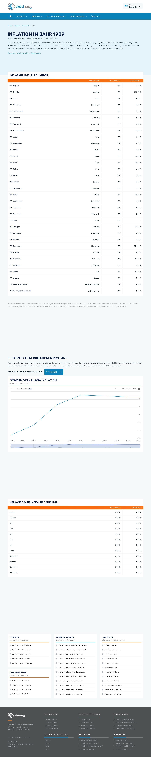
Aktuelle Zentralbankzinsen (124, 719)
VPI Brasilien (15, 92)
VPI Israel (13, 163)
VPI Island (14, 156)
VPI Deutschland (16, 111)
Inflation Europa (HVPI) (122, 749)
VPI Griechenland (17, 131)
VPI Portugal (15, 227)
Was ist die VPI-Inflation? (88, 740)
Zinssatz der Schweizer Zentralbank (69, 690)
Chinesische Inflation (110, 663)
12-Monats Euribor (51, 729)
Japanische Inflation (110, 681)
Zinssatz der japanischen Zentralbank (70, 668)
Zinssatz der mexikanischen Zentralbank (71, 676)
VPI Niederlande (16, 201)
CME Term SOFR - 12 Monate (21, 694)
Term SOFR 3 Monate (87, 729)
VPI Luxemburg (16, 188)
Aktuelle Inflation (120, 740)
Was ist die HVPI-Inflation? (124, 743)
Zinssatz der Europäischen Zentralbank (70, 663)
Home (10, 26)
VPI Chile (13, 98)
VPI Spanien (15, 252)
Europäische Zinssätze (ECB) (124, 729)
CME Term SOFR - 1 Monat (20, 680)
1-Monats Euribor (51, 723)
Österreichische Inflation (111, 690)
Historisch (25, 26)
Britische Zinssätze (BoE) (123, 725)
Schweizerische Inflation (111, 694)
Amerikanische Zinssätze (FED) (125, 723)
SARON (47, 740)
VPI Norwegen (15, 207)
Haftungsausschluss (15, 737)
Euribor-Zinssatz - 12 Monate (21, 663)
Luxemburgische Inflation (112, 685)
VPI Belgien (14, 86)
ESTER (47, 743)
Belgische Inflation (109, 654)
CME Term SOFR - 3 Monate (20, 685)
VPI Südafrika (15, 259)
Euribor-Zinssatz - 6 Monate (20, 659)
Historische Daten (56, 16)
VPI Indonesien (16, 143)
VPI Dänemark (15, 105)
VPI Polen (13, 220)
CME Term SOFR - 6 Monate (20, 689)
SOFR (46, 746)
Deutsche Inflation (109, 668)
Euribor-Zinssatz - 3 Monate (20, 654)
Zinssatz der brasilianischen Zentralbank (71, 650)
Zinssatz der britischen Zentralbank (69, 654)
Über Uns (95, 16)
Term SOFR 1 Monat (86, 725)
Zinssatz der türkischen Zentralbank (69, 694)
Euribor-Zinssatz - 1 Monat (20, 650)
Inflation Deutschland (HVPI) (124, 746)
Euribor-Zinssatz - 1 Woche (20, 645)
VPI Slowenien (15, 246)
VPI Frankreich (15, 124)
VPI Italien (14, 169)
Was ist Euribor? (50, 719)
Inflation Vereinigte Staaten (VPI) (91, 746)
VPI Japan (14, 175)
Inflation (37, 16)
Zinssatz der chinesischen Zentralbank (70, 659)
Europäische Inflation (110, 672)
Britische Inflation (109, 659)
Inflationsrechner (109, 645)
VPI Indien (14, 137)
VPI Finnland (15, 118)
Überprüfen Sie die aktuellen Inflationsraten (24, 53)
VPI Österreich (15, 214)
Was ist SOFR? (84, 719)
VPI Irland (13, 150)
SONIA (47, 749)
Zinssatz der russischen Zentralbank (69, 685)
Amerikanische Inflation (111, 650)
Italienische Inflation (110, 676)
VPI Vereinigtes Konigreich (20, 291)
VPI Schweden (15, 233)
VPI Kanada (14, 182)
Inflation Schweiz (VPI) (87, 749)
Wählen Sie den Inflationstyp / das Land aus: (25, 372)
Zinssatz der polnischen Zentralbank (69, 681)
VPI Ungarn (14, 278)
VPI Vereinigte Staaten (19, 284)
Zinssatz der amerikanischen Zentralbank (71, 645)
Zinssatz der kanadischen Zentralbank (70, 672)
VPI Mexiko (14, 195)
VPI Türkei (14, 272)
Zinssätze (21, 16)
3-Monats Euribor (51, 725)
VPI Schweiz (15, 240)
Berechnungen (78, 16)
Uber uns (27, 737)
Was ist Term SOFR (86, 723)
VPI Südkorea (15, 265)
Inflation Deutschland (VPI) (89, 743)
